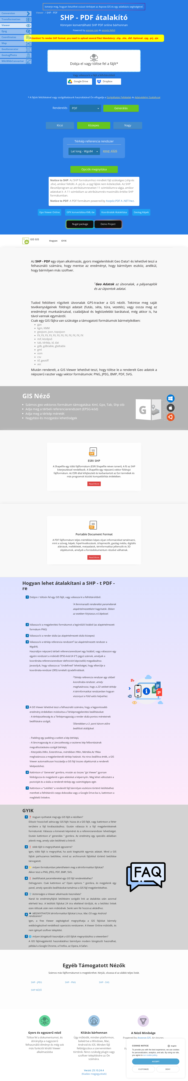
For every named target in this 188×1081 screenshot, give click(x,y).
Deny (167, 1069)
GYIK (63, 240)
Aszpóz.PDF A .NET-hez (120, 201)
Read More (94, 483)
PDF (74, 108)
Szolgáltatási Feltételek (119, 97)
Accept (155, 1061)
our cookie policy (150, 1055)
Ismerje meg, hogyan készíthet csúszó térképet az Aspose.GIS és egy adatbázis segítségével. (94, 6)
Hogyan (53, 240)
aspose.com (92, 30)
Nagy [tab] (127, 125)
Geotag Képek (141, 212)
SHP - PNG (70, 982)
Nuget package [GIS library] (80, 224)
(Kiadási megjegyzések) (94, 1073)
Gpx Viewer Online (49, 212)
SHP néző (36, 989)
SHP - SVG (104, 982)
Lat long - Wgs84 (82, 151)
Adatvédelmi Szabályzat (147, 97)
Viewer (39, 12)
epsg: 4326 (110, 151)
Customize (143, 1069)
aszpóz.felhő (108, 30)
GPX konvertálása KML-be (80, 212)
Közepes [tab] (93, 125)
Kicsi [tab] (60, 125)
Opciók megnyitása (94, 169)
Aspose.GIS (144, 1038)
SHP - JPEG (36, 982)
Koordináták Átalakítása (114, 212)
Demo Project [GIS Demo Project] (108, 224)
